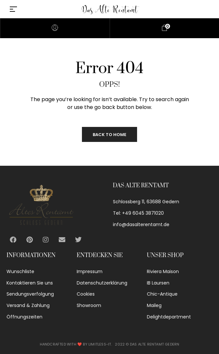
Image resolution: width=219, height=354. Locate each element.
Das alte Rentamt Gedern (155, 344)
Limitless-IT (99, 344)
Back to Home (109, 134)
